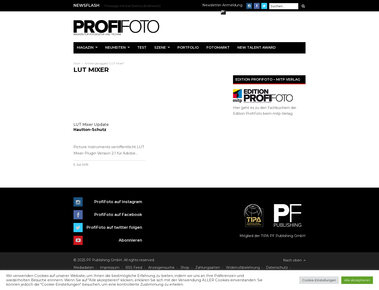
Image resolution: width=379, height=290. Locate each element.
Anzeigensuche (161, 267)
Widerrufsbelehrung (243, 267)
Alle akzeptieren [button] (357, 280)
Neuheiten (115, 47)
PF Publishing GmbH (288, 219)
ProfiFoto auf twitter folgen (114, 227)
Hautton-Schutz (109, 127)
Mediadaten (83, 267)
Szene (160, 47)
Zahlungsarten (207, 267)
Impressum (109, 267)
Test (141, 47)
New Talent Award (256, 47)
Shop (185, 267)
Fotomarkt (218, 47)
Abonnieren (130, 240)
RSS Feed (133, 267)
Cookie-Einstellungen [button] (319, 280)
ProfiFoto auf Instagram (118, 201)
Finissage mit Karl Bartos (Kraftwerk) (132, 6)
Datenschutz (277, 267)
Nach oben (294, 260)
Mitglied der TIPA (254, 219)
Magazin (85, 47)
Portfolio (188, 47)
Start (76, 63)
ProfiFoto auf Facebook (118, 214)
